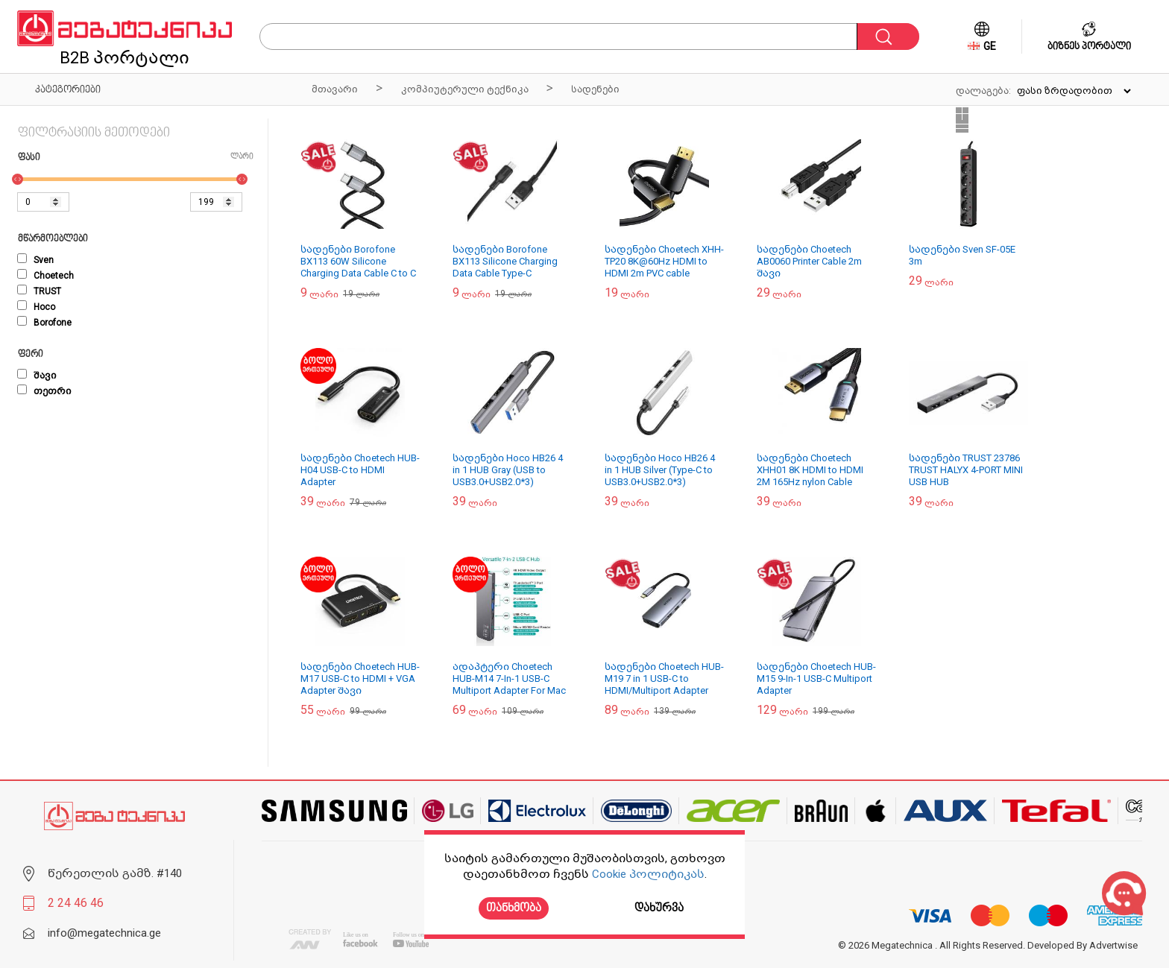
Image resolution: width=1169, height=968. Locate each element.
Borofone (44, 322)
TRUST (39, 291)
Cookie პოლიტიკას (648, 874)
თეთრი (44, 391)
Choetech (45, 276)
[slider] (17, 179)
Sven (35, 260)
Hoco (36, 307)
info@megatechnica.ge (104, 933)
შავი (37, 375)
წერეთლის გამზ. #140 (115, 873)
